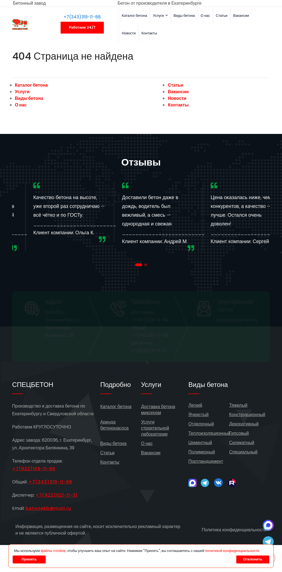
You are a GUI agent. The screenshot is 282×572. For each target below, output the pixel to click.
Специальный (243, 452)
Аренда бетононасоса (114, 425)
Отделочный (201, 424)
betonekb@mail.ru (48, 508)
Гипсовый (239, 433)
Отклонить (252, 559)
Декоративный (244, 424)
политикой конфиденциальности (232, 550)
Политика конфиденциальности (234, 530)
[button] (138, 264)
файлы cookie (53, 550)
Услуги (160, 15)
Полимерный (201, 452)
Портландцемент (205, 461)
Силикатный (241, 442)
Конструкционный (247, 414)
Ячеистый (198, 414)
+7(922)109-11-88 (33, 469)
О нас (205, 15)
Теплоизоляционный (209, 433)
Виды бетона (184, 15)
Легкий (195, 405)
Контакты (149, 33)
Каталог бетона (134, 15)
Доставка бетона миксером (158, 409)
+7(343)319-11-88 (82, 17)
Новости (128, 33)
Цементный (200, 442)
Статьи (221, 15)
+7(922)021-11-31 (56, 495)
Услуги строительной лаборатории (155, 428)
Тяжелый (238, 405)
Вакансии (241, 15)
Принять (29, 559)
